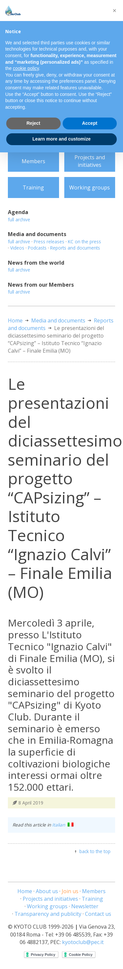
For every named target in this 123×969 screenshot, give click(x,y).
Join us (70, 891)
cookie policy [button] (26, 68)
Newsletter (84, 906)
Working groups (89, 187)
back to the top (95, 851)
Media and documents (58, 320)
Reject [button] (33, 123)
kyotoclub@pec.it (83, 942)
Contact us (98, 913)
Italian (62, 825)
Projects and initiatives (89, 161)
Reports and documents (75, 248)
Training (33, 187)
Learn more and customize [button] (61, 139)
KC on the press (84, 241)
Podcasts (37, 248)
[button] (114, 10)
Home (15, 320)
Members (33, 161)
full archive (19, 219)
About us (47, 891)
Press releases (49, 241)
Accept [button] (89, 123)
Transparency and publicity (47, 913)
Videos (17, 248)
